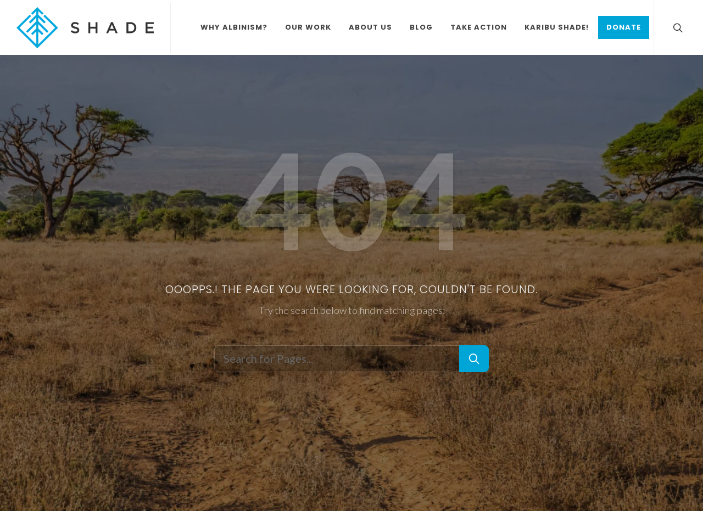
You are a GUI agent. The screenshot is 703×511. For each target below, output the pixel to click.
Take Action (478, 27)
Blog (421, 27)
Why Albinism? (233, 27)
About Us (370, 27)
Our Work (308, 27)
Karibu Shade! (557, 27)
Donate (623, 27)
